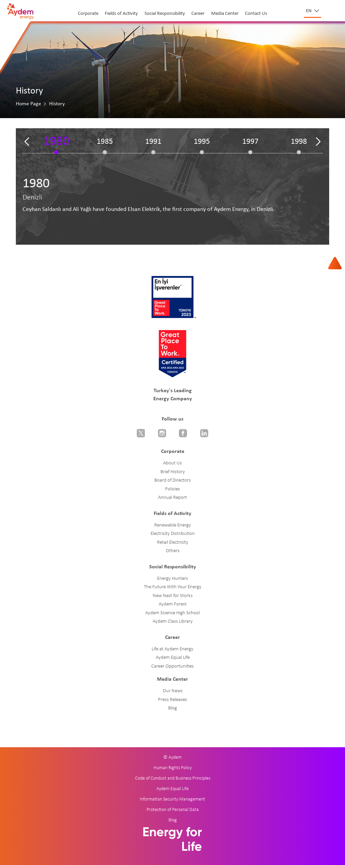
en (309, 10)
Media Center (225, 13)
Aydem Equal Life (173, 657)
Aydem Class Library (173, 621)
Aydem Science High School (172, 613)
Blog (172, 708)
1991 (153, 142)
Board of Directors (172, 480)
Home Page (28, 104)
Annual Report (172, 497)
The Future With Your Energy (172, 587)
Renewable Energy (172, 525)
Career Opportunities (172, 666)
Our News (173, 691)
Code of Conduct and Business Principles (172, 778)
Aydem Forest (173, 604)
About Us (172, 463)
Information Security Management (172, 799)
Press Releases (172, 699)
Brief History (172, 472)
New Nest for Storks (173, 595)
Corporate (88, 13)
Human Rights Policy (173, 768)
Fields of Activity (121, 13)
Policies (172, 489)
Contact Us (256, 13)
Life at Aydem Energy (172, 649)
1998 (299, 142)
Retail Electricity (172, 542)
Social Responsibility (165, 13)
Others (173, 550)
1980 (56, 141)
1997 (250, 142)
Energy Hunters (172, 578)
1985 (105, 142)
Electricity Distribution (173, 533)
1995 (202, 142)
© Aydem (172, 757)
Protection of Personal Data (173, 809)
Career (198, 13)
